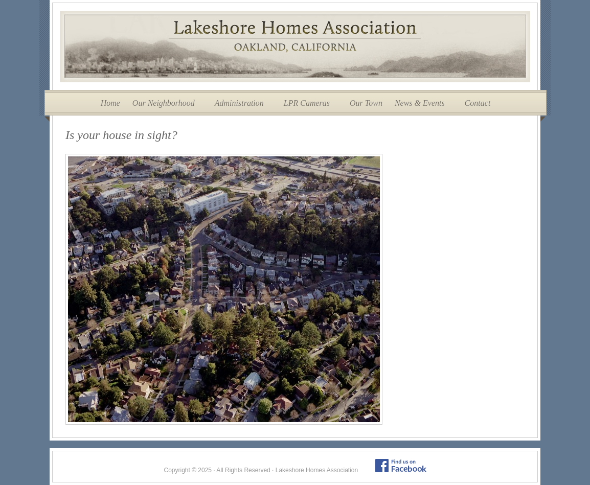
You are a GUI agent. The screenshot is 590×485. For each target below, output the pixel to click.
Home (110, 103)
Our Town (366, 103)
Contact (478, 103)
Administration (239, 103)
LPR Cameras (307, 103)
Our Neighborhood (163, 103)
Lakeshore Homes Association (295, 46)
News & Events (420, 103)
